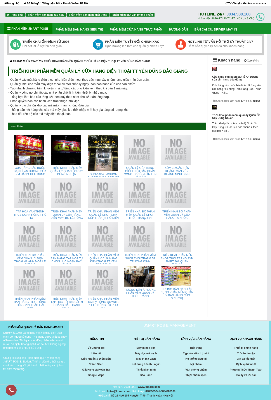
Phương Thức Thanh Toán (246, 369)
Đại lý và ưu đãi (245, 375)
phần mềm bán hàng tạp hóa (45, 14)
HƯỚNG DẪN (178, 29)
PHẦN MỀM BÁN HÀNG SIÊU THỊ (79, 29)
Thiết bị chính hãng (246, 347)
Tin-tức (36, 61)
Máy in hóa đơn (146, 347)
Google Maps (96, 375)
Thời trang (196, 347)
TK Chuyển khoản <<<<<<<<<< (246, 3)
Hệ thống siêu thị (196, 358)
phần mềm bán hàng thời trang (88, 14)
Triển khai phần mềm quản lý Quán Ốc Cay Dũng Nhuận (236, 117)
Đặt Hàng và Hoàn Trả (96, 369)
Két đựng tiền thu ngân (146, 364)
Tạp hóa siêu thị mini (196, 353)
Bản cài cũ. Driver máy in (216, 29)
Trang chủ (11, 3)
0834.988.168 (238, 14)
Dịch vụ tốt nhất (246, 364)
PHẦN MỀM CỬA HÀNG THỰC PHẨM (136, 29)
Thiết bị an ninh (146, 369)
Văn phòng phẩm (196, 369)
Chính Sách (96, 364)
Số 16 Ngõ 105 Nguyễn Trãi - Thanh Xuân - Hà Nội (56, 3)
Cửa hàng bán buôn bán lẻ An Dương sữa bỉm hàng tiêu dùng (235, 78)
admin (256, 100)
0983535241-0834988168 (160, 391)
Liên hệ (96, 353)
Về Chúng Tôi (96, 347)
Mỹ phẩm (196, 364)
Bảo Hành (146, 375)
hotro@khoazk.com (119, 391)
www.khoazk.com (149, 386)
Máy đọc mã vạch (146, 353)
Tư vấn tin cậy (246, 353)
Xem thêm (251, 60)
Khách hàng (226, 60)
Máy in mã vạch (146, 358)
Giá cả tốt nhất (246, 358)
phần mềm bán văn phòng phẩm (132, 14)
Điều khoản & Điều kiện (96, 358)
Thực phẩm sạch (196, 375)
